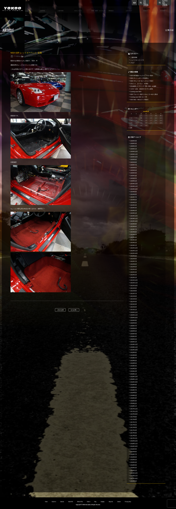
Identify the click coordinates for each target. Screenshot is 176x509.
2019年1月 (133, 374)
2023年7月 (133, 229)
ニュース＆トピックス (30, 56)
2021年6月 (133, 296)
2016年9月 (133, 449)
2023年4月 (133, 237)
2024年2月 (133, 210)
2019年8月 (133, 355)
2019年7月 (133, 358)
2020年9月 (133, 320)
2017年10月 (134, 414)
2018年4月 (133, 398)
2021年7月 (133, 293)
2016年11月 (134, 443)
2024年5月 (133, 202)
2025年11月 (134, 154)
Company (103, 501)
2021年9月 (133, 288)
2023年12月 (134, 216)
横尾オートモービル (12, 9)
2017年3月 (133, 433)
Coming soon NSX (135, 91)
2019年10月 (134, 350)
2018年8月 (133, 387)
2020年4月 (133, 333)
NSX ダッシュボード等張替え (139, 78)
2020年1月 (133, 342)
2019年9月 (133, 352)
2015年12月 (134, 473)
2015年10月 (134, 478)
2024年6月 (133, 199)
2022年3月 (133, 272)
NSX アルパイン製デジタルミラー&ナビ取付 (144, 94)
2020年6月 (133, 328)
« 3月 (130, 128)
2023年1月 (133, 245)
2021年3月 (133, 304)
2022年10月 (134, 253)
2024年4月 (133, 205)
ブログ (39, 56)
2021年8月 (133, 291)
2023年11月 (134, 218)
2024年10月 (134, 189)
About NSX (70, 501)
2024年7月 (133, 197)
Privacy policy (128, 501)
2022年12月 (134, 248)
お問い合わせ (135, 3)
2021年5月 (133, 299)
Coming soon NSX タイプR (138, 97)
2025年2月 (133, 178)
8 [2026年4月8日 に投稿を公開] (141, 118)
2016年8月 (133, 451)
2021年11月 (134, 283)
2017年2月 (133, 435)
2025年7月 (133, 165)
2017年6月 (133, 425)
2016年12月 (134, 441)
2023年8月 (133, 226)
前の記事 (60, 310)
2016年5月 (133, 459)
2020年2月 (133, 339)
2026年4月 (133, 141)
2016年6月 (133, 457)
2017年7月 (133, 422)
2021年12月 (134, 280)
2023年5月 (133, 234)
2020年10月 (134, 317)
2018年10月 (134, 382)
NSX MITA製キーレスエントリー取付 (141, 75)
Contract (62, 501)
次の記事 (74, 310)
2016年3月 (133, 465)
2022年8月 (133, 258)
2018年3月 (133, 401)
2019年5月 (133, 363)
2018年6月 (133, 392)
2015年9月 (133, 481)
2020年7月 (133, 325)
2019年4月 (133, 366)
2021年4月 (133, 301)
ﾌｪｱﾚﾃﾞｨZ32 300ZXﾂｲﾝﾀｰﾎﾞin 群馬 (141, 89)
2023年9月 (133, 224)
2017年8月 (133, 419)
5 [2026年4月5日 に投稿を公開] (160, 115)
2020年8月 (133, 323)
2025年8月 (133, 162)
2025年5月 (133, 170)
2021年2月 (133, 307)
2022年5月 (133, 266)
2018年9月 (133, 384)
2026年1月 (133, 149)
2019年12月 (134, 344)
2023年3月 (133, 240)
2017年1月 (133, 438)
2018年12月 (134, 376)
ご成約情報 (133, 57)
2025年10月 (134, 157)
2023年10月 (134, 221)
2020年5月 (133, 331)
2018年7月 (133, 390)
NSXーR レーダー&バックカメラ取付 (141, 81)
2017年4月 (133, 430)
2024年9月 (133, 191)
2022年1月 (133, 277)
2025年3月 (133, 175)
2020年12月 (134, 312)
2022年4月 (133, 269)
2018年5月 (133, 395)
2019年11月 (134, 347)
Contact (119, 501)
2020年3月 (133, 336)
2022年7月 (133, 261)
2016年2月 (133, 467)
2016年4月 (133, 462)
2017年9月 (133, 417)
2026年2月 (133, 146)
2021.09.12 (16, 56)
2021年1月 (133, 309)
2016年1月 (133, 470)
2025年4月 (133, 173)
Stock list (54, 501)
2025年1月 (133, 181)
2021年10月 (134, 285)
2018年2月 (133, 403)
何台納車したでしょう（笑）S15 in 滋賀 (143, 86)
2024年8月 (133, 194)
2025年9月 (133, 159)
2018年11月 (134, 379)
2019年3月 (133, 368)
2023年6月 (133, 232)
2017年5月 (133, 427)
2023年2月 (133, 242)
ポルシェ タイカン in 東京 (139, 83)
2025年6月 (133, 167)
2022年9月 (133, 256)
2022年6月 (133, 264)
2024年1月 (133, 213)
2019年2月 (133, 371)
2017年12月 (134, 409)
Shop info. (111, 501)
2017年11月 (134, 411)
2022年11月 (134, 250)
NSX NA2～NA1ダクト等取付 (139, 99)
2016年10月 (134, 446)
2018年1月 (133, 406)
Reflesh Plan (80, 501)
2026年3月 (133, 143)
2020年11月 (134, 315)
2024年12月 (134, 183)
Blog (95, 501)
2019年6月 (133, 360)
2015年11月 (134, 475)
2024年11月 (134, 186)
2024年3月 (133, 207)
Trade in (88, 501)
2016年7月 (133, 454)
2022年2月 (133, 274)
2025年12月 (134, 151)
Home (46, 501)
